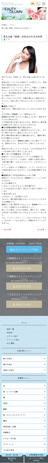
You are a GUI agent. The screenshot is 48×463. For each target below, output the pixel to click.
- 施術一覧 (10, 329)
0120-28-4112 (23, 286)
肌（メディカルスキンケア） (17, 415)
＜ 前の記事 (6, 229)
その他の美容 (11, 450)
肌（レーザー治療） (14, 391)
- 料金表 (9, 332)
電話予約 (12, 459)
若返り (8, 403)
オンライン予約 (36, 459)
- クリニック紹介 (12, 339)
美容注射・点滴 (12, 426)
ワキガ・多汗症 (12, 438)
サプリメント (11, 444)
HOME (4, 25)
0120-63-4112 (23, 268)
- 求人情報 (10, 343)
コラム (12, 25)
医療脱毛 (9, 432)
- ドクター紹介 (12, 336)
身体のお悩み (11, 370)
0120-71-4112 (23, 304)
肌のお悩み (10, 358)
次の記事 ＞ (41, 229)
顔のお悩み (10, 364)
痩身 (7, 420)
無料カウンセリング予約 (24, 249)
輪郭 (7, 409)
